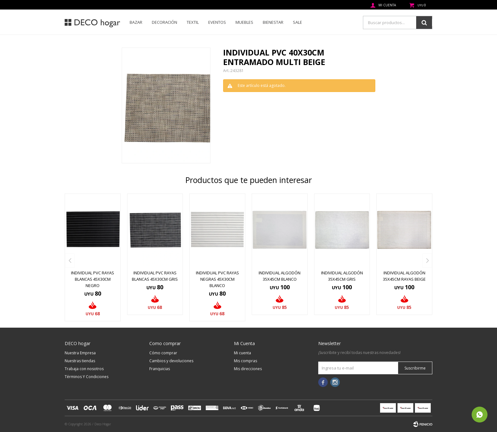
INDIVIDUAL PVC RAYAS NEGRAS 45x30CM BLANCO (217, 279)
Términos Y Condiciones (86, 376)
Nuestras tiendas (80, 360)
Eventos (217, 22)
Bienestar (273, 22)
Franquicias (159, 368)
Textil (193, 22)
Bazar (136, 22)
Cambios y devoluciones (171, 360)
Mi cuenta (242, 353)
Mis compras (245, 360)
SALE (297, 22)
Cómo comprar (163, 353)
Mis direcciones (248, 368)
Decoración (164, 22)
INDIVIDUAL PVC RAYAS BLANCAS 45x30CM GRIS (155, 276)
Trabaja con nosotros (84, 368)
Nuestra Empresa (80, 353)
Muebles (244, 22)
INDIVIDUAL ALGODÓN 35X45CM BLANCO (279, 276)
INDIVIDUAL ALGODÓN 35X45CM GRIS (342, 276)
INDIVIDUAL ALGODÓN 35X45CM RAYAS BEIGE (404, 276)
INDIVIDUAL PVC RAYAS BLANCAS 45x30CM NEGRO (92, 279)
